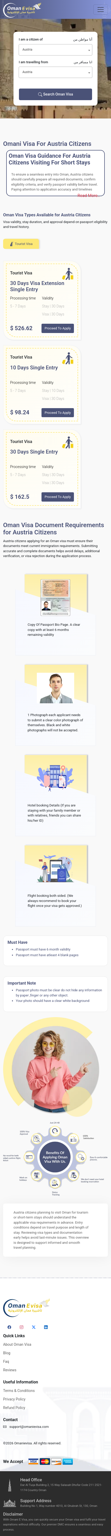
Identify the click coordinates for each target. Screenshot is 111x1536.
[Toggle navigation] (100, 9)
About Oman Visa (17, 1344)
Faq (6, 1361)
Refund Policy (14, 1408)
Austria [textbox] (27, 49)
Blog (6, 1353)
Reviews (9, 1370)
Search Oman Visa (55, 94)
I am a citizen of (55, 39)
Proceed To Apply (58, 328)
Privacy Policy (14, 1399)
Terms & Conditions (19, 1391)
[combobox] (55, 50)
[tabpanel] (55, 384)
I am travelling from (55, 62)
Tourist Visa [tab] (21, 244)
